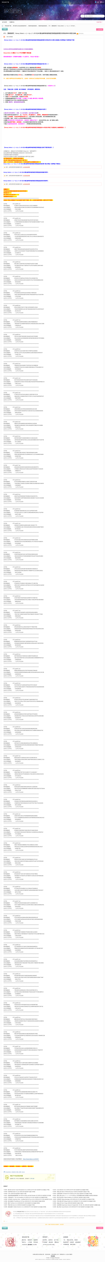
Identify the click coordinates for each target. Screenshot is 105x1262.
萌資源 (76, 1240)
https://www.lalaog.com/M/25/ (31, 1159)
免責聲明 (36, 1240)
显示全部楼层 (10, 36)
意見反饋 (36, 1242)
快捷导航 (99, 22)
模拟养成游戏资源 (32, 25)
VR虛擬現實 (66, 1244)
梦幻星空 (30, 1244)
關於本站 (24, 1240)
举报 (100, 1221)
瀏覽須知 (57, 1242)
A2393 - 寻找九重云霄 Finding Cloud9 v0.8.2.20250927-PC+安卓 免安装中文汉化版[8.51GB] (74, 1201)
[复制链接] (81, 33)
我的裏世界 (65, 1242)
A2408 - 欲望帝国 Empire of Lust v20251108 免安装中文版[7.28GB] (19, 1191)
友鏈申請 (50, 1240)
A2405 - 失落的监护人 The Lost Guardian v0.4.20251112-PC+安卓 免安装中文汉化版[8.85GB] (25, 1197)
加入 (103, 2)
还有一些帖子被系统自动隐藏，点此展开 (54, 1224)
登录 (14, 1178)
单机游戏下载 (5, 2)
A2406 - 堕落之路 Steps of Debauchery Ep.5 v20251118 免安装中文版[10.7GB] (71, 1191)
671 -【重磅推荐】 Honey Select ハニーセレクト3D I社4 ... (62, 25)
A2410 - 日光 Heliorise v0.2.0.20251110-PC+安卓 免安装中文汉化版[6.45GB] (70, 1189)
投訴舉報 (45, 1240)
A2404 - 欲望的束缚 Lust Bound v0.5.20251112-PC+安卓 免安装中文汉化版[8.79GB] (72, 1193)
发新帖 (4, 29)
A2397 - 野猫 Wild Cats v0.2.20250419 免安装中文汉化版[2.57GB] (19, 1205)
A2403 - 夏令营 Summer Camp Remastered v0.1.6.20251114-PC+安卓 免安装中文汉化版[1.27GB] (26, 1189)
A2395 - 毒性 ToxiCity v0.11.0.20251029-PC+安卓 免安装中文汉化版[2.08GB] (22, 1203)
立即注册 (32, 1178)
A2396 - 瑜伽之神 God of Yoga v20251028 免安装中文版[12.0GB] (68, 1203)
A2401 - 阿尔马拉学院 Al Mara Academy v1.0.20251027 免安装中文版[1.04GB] (71, 1197)
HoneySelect (8, 1172)
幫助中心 (24, 1242)
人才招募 (30, 1242)
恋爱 (20, 1172)
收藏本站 (12, 22)
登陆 (98, 2)
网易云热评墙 (70, 1240)
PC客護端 (45, 1242)
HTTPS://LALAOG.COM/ (48, 1244)
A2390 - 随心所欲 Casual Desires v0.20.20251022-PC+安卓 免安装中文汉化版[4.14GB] (73, 1207)
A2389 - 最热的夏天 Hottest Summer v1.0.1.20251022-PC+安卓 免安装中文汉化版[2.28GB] (25, 1207)
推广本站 (56, 1240)
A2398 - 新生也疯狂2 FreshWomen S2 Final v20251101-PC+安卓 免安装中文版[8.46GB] (24, 1201)
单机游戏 (53, 1256)
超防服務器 (77, 1242)
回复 (6, 1221)
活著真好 (72, 1242)
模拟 (17, 1172)
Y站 (64, 1240)
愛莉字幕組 (72, 1244)
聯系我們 (30, 1240)
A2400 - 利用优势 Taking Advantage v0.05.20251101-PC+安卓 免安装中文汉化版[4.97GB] (73, 1199)
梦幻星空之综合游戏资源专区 (20, 25)
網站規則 (51, 1242)
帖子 (83, 16)
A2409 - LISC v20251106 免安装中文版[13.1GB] (15, 1193)
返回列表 (100, 29)
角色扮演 (14, 1172)
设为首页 (4, 22)
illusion (23, 1172)
